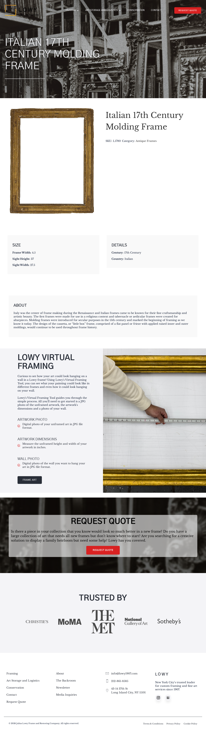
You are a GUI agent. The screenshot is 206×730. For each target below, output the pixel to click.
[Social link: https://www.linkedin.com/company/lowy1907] (169, 697)
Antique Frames (146, 140)
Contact (156, 10)
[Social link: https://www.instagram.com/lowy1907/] (160, 697)
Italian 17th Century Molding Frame (144, 121)
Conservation (136, 10)
